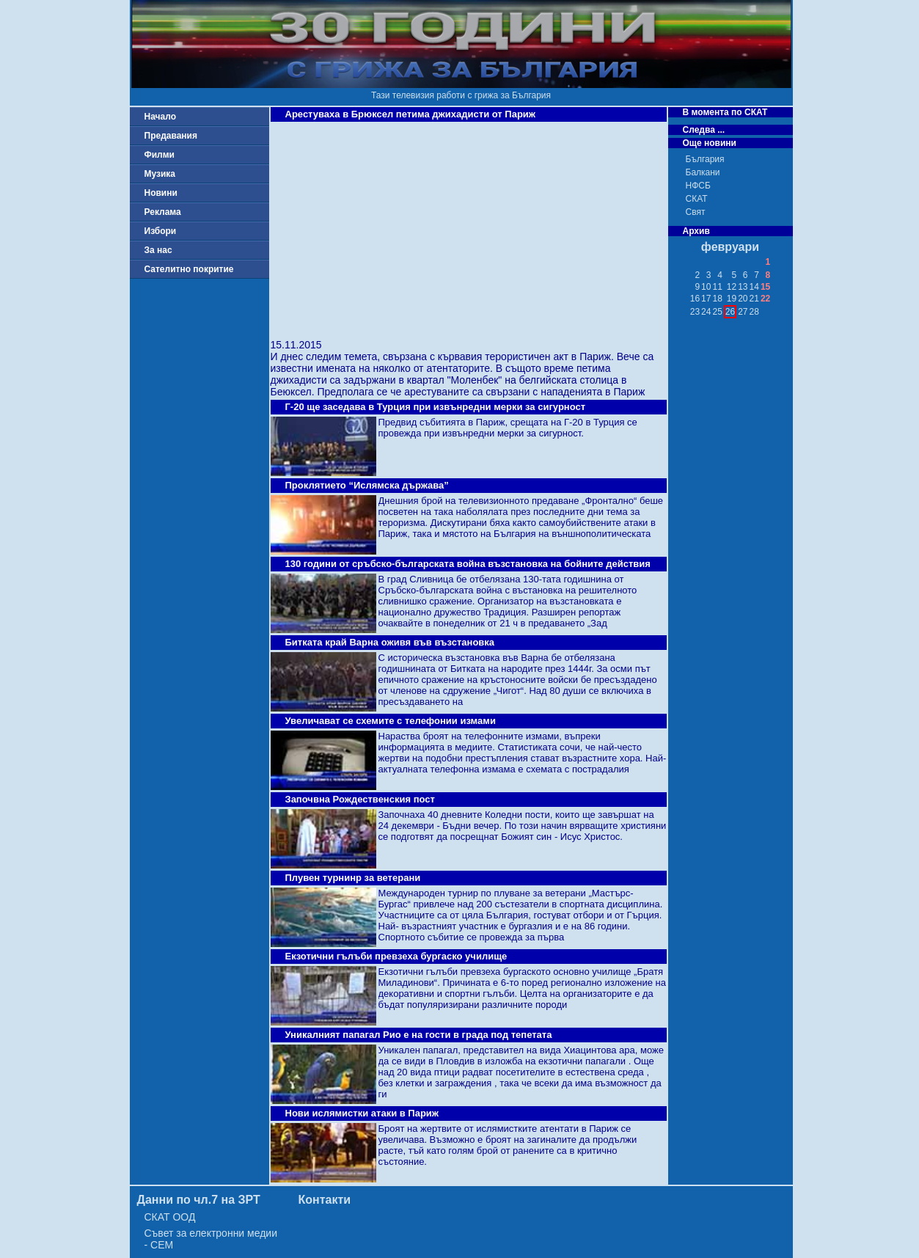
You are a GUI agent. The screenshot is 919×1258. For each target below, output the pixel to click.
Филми (159, 155)
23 (695, 312)
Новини (160, 193)
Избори (160, 231)
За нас (158, 250)
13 (742, 287)
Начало (160, 116)
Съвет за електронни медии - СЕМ (211, 1239)
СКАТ (697, 199)
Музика (160, 174)
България (705, 159)
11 (717, 287)
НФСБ (698, 185)
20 (742, 298)
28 (754, 312)
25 (717, 312)
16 (695, 298)
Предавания (170, 136)
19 (731, 298)
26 (730, 312)
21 (754, 298)
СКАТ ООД (170, 1217)
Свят (696, 212)
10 (706, 287)
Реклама (162, 212)
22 (765, 298)
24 (706, 312)
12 (731, 287)
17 (706, 298)
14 (754, 287)
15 (765, 287)
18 (717, 298)
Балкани (703, 172)
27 (742, 312)
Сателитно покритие (189, 269)
